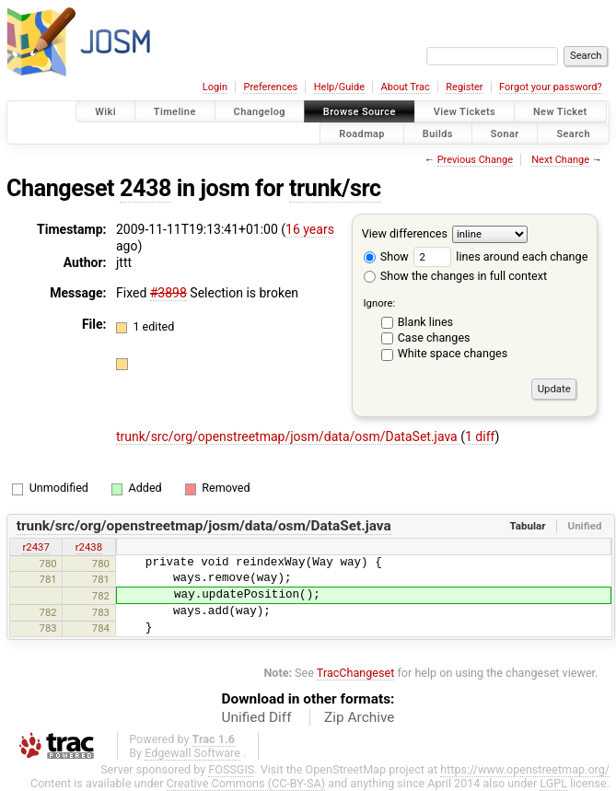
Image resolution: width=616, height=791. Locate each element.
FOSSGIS (231, 769)
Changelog (259, 112)
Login (215, 87)
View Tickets (464, 112)
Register (464, 87)
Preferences (270, 87)
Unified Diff (257, 717)
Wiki (105, 112)
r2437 (35, 547)
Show (386, 256)
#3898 (168, 292)
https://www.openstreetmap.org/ (525, 769)
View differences (404, 233)
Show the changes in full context (455, 276)
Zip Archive (359, 717)
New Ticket (560, 112)
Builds (438, 133)
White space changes (453, 353)
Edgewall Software (192, 753)
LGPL (553, 783)
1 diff (480, 436)
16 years (309, 229)
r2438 (89, 547)
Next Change (560, 160)
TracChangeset (356, 673)
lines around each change (500, 256)
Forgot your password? (550, 87)
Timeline (175, 112)
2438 (145, 188)
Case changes (434, 337)
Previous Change (475, 160)
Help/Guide (339, 87)
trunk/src (335, 188)
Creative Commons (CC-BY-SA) (246, 783)
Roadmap (362, 133)
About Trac (405, 87)
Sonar (505, 133)
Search (573, 133)
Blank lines (425, 322)
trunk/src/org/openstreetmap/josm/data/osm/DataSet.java (288, 436)
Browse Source (359, 112)
